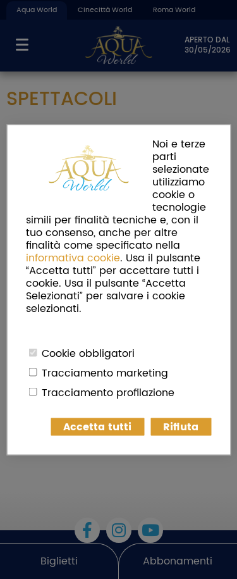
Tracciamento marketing (105, 372)
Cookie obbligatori (88, 353)
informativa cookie (73, 257)
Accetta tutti (97, 426)
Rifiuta (180, 426)
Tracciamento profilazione (108, 392)
